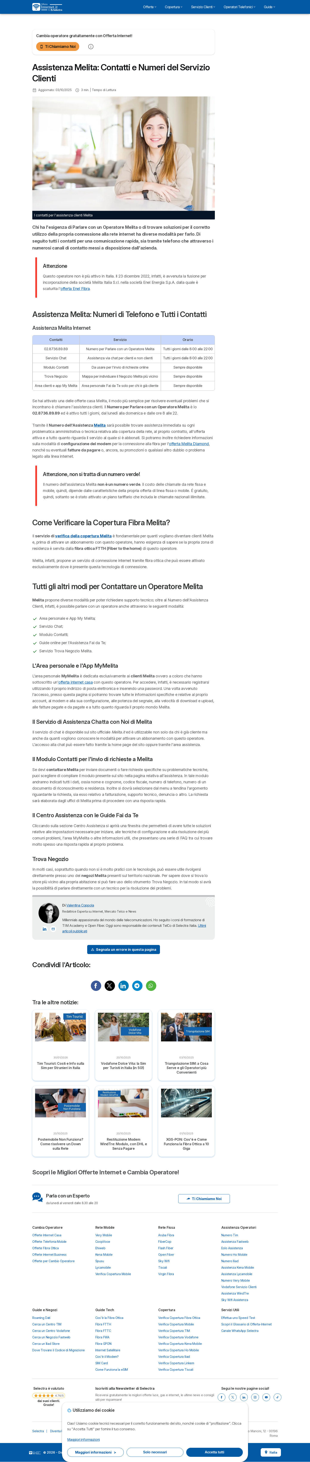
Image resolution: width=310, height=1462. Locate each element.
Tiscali (162, 1267)
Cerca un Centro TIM (46, 1324)
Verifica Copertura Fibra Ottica (179, 1318)
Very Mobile (103, 1235)
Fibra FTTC (103, 1331)
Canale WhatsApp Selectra (240, 1331)
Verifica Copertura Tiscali (175, 1369)
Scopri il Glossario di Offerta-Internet (246, 1324)
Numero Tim (229, 1235)
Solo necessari (155, 1452)
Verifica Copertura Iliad (174, 1356)
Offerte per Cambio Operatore (53, 1261)
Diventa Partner (61, 1431)
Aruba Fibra (166, 1235)
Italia (270, 1452)
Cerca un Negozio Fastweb (51, 1337)
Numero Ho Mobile (234, 1254)
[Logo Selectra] (47, 7)
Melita (100, 425)
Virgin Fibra (166, 1274)
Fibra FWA (102, 1337)
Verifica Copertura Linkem (176, 1363)
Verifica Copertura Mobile (113, 1274)
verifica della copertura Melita (83, 536)
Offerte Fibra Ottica (45, 1248)
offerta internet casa (75, 682)
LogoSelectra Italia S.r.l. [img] (35, 1452)
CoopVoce (102, 1241)
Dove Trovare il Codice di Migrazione (58, 1350)
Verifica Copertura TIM (174, 1331)
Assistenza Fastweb (235, 1241)
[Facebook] (221, 1397)
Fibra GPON (103, 1343)
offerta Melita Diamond (189, 444)
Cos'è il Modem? (107, 1356)
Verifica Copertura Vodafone (178, 1337)
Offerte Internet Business (49, 1254)
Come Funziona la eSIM (111, 1369)
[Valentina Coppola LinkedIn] (44, 929)
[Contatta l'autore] (53, 929)
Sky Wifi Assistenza (234, 1300)
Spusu (99, 1261)
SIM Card (101, 1363)
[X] (233, 1397)
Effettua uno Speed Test (238, 1318)
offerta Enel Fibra (75, 288)
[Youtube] (266, 1397)
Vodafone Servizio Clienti (239, 1287)
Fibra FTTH (103, 1324)
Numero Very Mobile (235, 1280)
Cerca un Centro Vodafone (51, 1331)
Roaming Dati (41, 1318)
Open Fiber (166, 1254)
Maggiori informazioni (83, 1439)
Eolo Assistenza (232, 1248)
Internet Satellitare (107, 1350)
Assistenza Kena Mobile (237, 1267)
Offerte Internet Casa (46, 1235)
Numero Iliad (230, 1261)
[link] (48, 1396)
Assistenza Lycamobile (237, 1274)
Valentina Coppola (80, 905)
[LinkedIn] (244, 1397)
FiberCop (164, 1241)
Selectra (38, 1431)
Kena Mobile (104, 1254)
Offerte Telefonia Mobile (49, 1241)
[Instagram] (255, 1397)
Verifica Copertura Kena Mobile (180, 1343)
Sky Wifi (164, 1261)
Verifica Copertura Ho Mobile (178, 1350)
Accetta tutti (214, 1452)
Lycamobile (103, 1267)
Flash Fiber (165, 1248)
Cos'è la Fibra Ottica (109, 1318)
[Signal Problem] (123, 949)
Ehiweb (100, 1248)
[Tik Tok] (277, 1397)
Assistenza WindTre (235, 1293)
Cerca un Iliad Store (46, 1343)
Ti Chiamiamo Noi (58, 46)
